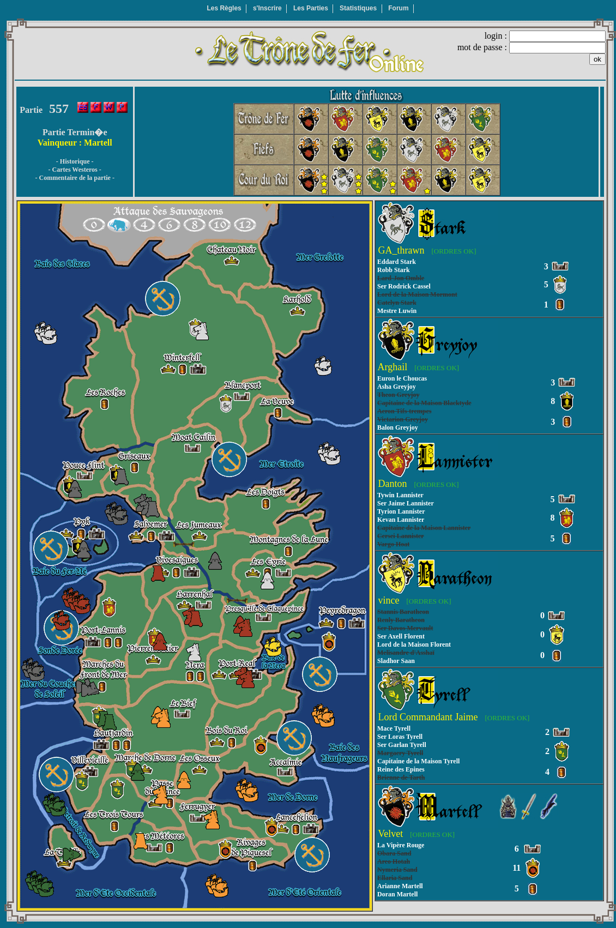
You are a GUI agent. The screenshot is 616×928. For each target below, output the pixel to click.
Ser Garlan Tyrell (401, 745)
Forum (398, 8)
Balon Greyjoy (397, 427)
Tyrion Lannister (401, 511)
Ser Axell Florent (401, 636)
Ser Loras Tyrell (399, 736)
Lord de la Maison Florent (414, 644)
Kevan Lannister (400, 519)
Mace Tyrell (393, 728)
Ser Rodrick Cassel (404, 286)
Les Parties (310, 8)
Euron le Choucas (402, 378)
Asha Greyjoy (396, 386)
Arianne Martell (400, 886)
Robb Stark (393, 270)
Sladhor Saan (396, 661)
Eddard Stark (396, 262)
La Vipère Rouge (400, 845)
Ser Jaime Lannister (405, 503)
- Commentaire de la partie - (74, 178)
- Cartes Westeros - (75, 169)
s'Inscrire (267, 8)
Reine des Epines (401, 769)
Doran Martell (397, 894)
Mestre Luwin (396, 311)
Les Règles (224, 8)
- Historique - (75, 161)
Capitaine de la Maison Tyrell (418, 761)
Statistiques (358, 8)
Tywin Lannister (400, 495)
